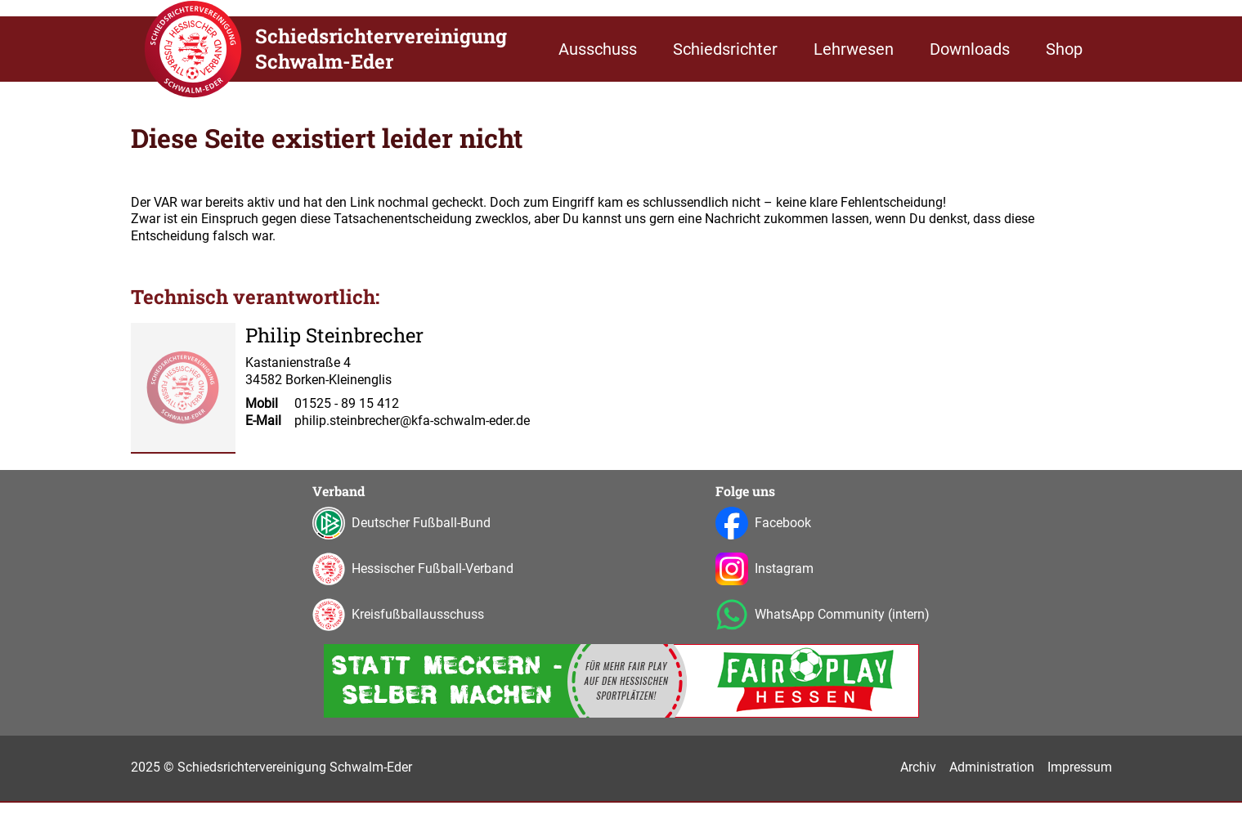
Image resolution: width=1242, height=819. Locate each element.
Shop (1064, 49)
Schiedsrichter (725, 49)
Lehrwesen (854, 49)
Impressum (1079, 767)
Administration (991, 767)
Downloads (970, 49)
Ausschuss (597, 49)
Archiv (918, 767)
